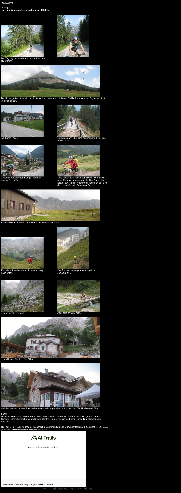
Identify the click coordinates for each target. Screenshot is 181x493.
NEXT (46, 488)
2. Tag (59, 488)
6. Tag (83, 488)
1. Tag (52, 488)
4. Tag (71, 488)
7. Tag (89, 488)
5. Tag (77, 488)
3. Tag (65, 488)
